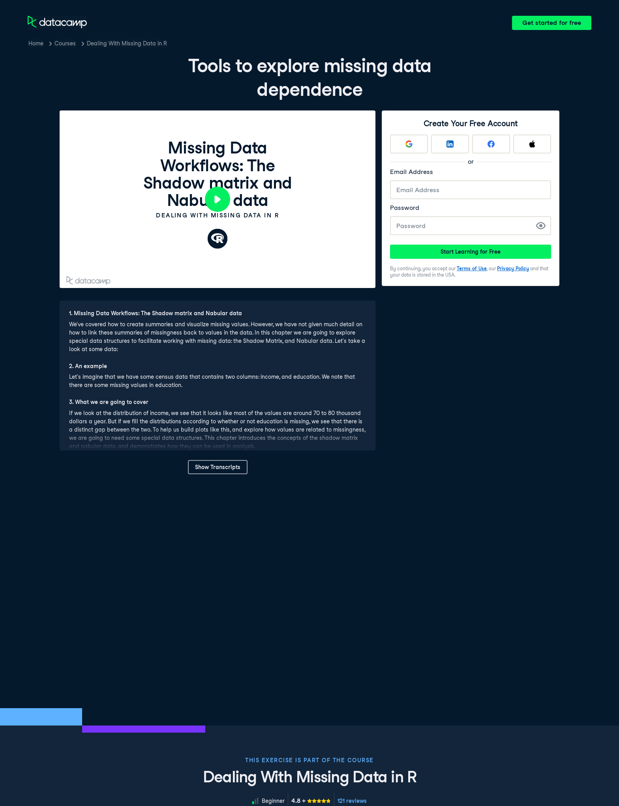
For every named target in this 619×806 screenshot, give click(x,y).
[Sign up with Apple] (532, 144)
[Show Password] (541, 225)
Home (35, 43)
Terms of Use (472, 268)
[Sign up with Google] (409, 144)
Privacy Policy (513, 268)
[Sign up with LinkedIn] (450, 144)
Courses (65, 43)
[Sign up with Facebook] (491, 144)
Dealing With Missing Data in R (127, 43)
